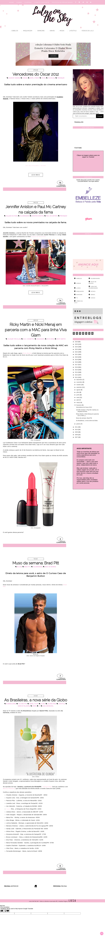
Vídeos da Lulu (86, 31)
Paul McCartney (52, 216)
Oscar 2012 (51, 78)
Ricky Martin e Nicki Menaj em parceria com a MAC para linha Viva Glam (36, 330)
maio (78, 397)
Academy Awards (14, 78)
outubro (78, 384)
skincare (79, 294)
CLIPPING (28, 2)
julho (77, 392)
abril (77, 400)
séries (34, 706)
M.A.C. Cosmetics (28, 339)
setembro (79, 387)
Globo (42, 703)
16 (60, 183)
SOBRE (19, 2)
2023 (76, 349)
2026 (76, 341)
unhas (93, 298)
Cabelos (13, 31)
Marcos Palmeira (24, 706)
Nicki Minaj (50, 339)
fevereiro (79, 405)
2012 (76, 377)
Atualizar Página (62, 901)
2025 (76, 344)
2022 (76, 352)
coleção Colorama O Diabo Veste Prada (53, 44)
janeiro (78, 424)
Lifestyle (72, 31)
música (93, 291)
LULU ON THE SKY (34, 901)
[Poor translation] (7, 910)
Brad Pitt (27, 566)
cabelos (79, 278)
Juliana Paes (51, 703)
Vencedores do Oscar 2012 (36, 74)
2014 (76, 372)
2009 (76, 432)
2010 (76, 429)
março (78, 402)
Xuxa (8, 809)
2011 (76, 427)
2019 (76, 359)
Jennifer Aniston (37, 216)
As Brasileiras (11, 703)
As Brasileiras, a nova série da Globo (35, 700)
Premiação (60, 78)
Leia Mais (53, 55)
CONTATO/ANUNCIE (41, 2)
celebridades (24, 216)
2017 (76, 364)
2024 (76, 347)
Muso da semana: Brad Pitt (35, 563)
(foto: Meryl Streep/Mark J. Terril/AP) (35, 165)
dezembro (79, 379)
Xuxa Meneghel (48, 706)
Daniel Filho (33, 703)
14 (60, 300)
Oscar (43, 78)
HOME (11, 2)
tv (39, 706)
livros (78, 288)
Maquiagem (26, 31)
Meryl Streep (34, 78)
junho (78, 395)
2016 (76, 367)
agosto (78, 390)
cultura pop (22, 703)
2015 (76, 369)
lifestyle (61, 703)
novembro (79, 382)
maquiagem (40, 339)
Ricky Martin (61, 339)
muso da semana (50, 566)
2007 (76, 437)
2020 (76, 357)
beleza (19, 566)
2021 (76, 354)
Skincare (39, 31)
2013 (76, 375)
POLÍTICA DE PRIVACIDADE (62, 2)
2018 (76, 362)
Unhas (51, 31)
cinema (24, 78)
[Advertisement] (88, 247)
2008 (76, 434)
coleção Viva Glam (14, 339)
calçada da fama (12, 216)
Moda (60, 31)
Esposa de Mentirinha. (38, 236)
